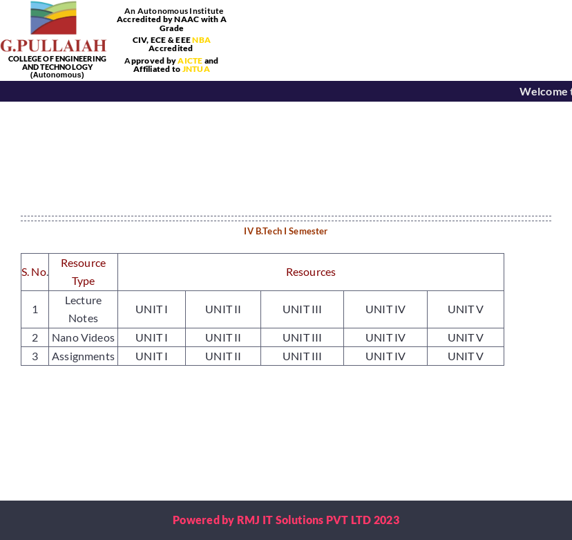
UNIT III (302, 308)
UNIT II (223, 308)
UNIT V (466, 308)
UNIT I (151, 308)
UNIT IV (385, 308)
